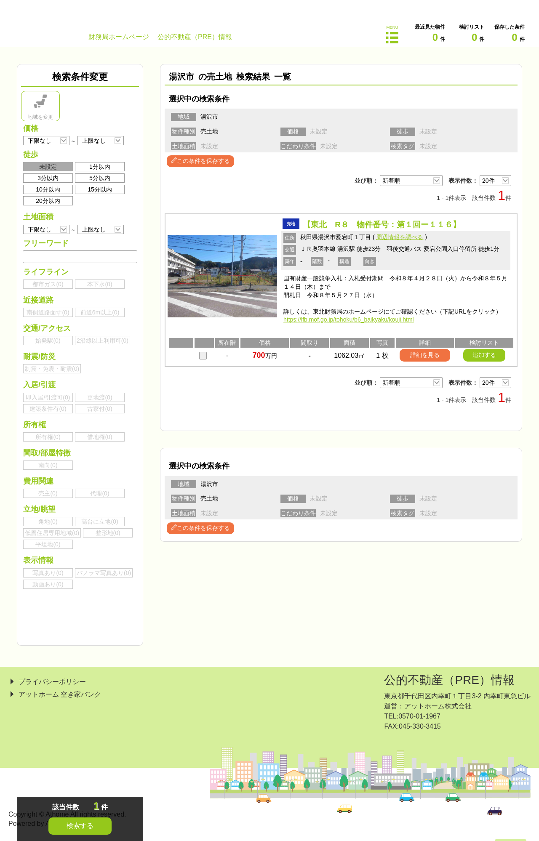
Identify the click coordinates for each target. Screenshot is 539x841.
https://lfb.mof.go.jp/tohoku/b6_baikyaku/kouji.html (348, 319)
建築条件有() (47, 408)
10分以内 (48, 189)
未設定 (48, 166)
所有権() (47, 437)
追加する (484, 354)
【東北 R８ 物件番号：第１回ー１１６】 (382, 224)
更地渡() (99, 397)
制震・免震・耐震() (52, 368)
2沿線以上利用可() (102, 340)
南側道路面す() (48, 312)
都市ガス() (47, 284)
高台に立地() (99, 521)
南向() (47, 465)
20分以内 (48, 200)
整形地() (108, 533)
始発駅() (47, 340)
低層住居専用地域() (52, 533)
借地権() (99, 437)
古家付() (99, 408)
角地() (47, 521)
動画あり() (47, 584)
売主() (47, 493)
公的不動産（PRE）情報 (449, 680)
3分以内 (48, 178)
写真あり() (47, 573)
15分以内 (100, 189)
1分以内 (99, 166)
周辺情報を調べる (399, 237)
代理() (99, 493)
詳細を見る (425, 354)
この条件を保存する (200, 160)
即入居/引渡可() (48, 397)
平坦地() (47, 544)
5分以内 (99, 178)
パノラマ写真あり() (104, 573)
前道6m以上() (100, 312)
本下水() (99, 284)
